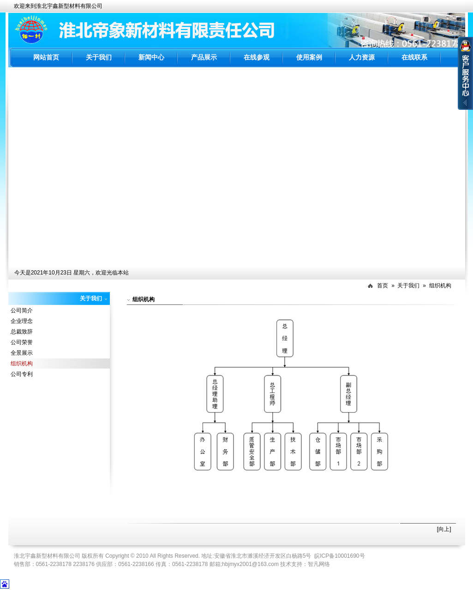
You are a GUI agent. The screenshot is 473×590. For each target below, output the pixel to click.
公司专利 (22, 374)
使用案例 (309, 57)
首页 (382, 285)
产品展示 (204, 57)
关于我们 (99, 57)
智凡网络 (319, 564)
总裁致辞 (22, 331)
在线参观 (256, 57)
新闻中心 (151, 57)
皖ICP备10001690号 (339, 556)
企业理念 (22, 321)
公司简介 (22, 310)
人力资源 (362, 57)
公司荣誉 (22, 342)
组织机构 (440, 285)
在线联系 (414, 57)
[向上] (444, 529)
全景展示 (22, 353)
